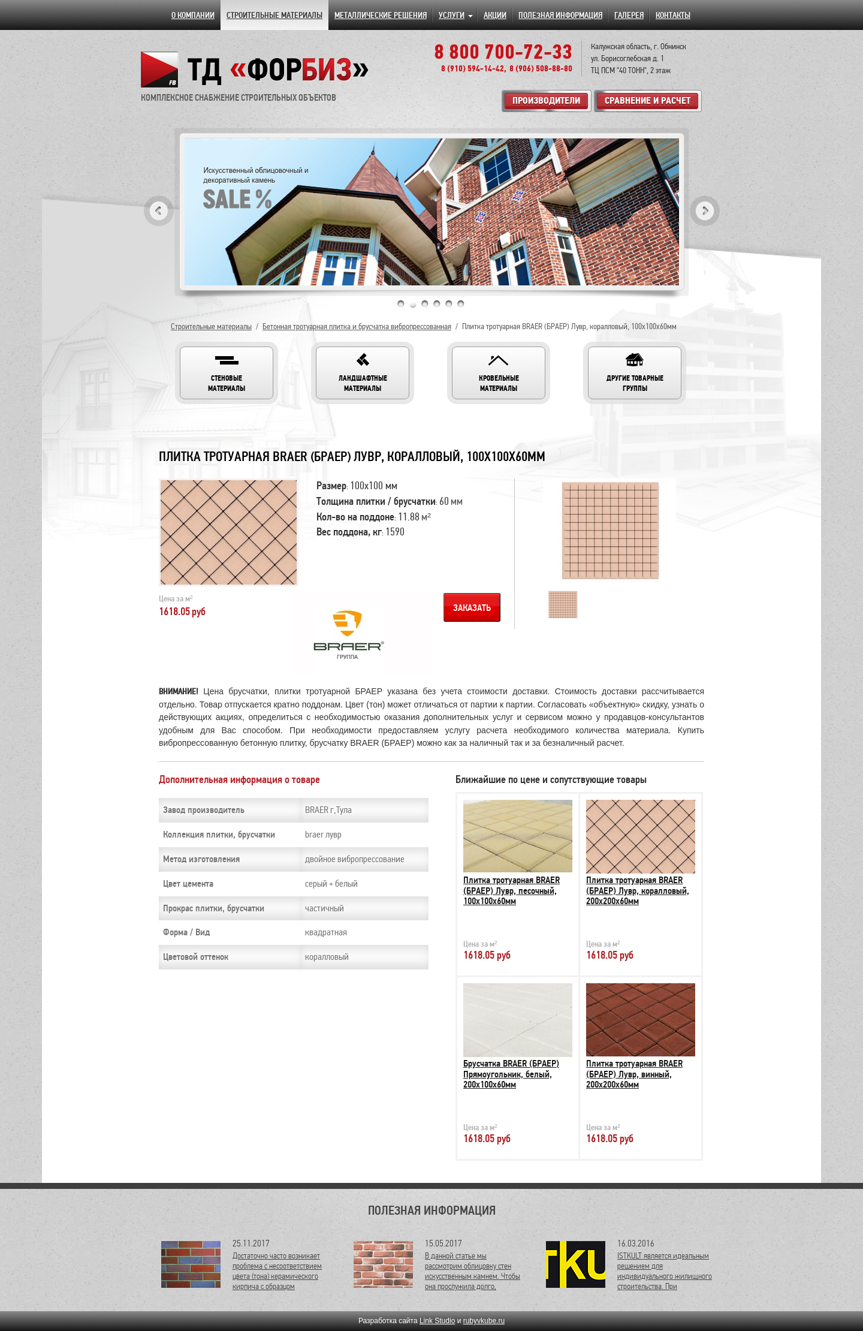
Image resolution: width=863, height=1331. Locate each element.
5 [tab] (448, 304)
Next (705, 210)
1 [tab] (401, 304)
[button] (226, 373)
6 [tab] (460, 304)
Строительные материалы (211, 326)
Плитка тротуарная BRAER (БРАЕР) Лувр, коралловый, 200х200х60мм (637, 891)
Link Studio (437, 1321)
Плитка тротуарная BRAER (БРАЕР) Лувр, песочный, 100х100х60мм (511, 891)
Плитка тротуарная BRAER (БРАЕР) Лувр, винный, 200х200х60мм (634, 1074)
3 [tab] (425, 304)
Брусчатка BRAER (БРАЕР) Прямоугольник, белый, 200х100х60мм (511, 1074)
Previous (159, 210)
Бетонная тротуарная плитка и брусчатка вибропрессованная (356, 326)
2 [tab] (413, 304)
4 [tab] (436, 304)
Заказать (472, 608)
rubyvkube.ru (484, 1321)
